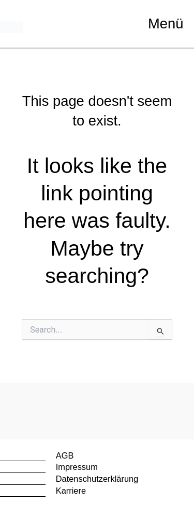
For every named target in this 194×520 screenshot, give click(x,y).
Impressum (77, 466)
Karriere (71, 490)
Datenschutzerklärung (97, 478)
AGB (65, 455)
